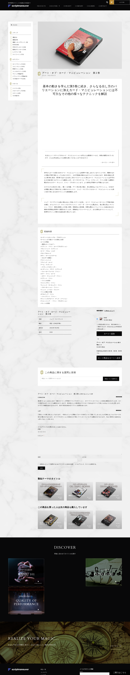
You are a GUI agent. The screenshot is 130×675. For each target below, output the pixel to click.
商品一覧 (43, 641)
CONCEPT (67, 6)
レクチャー (16, 52)
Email (81, 643)
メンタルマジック (18, 71)
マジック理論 (17, 74)
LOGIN (122, 2)
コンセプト (44, 644)
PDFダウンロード (18, 47)
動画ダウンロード (18, 49)
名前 (39, 457)
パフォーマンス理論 (19, 76)
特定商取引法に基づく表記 (115, 662)
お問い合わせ (45, 655)
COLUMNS (91, 6)
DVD (14, 44)
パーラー (15, 88)
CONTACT (103, 6)
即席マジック (17, 69)
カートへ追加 (109, 333)
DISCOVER (53, 6)
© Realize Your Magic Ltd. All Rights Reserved (110, 657)
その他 (15, 95)
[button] (98, 339)
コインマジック (17, 66)
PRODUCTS (41, 6)
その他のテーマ (17, 78)
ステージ (15, 93)
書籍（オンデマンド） (19, 42)
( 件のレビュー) (109, 311)
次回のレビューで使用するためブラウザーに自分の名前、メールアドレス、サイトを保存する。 (68, 464)
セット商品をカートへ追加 (109, 358)
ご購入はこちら (119, 672)
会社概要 (43, 647)
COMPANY (79, 6)
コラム (43, 653)
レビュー (41, 435)
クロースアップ (17, 90)
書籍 (14, 40)
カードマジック (17, 64)
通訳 (14, 37)
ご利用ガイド (45, 650)
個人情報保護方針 (103, 662)
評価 (39, 429)
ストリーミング (17, 54)
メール (84, 457)
